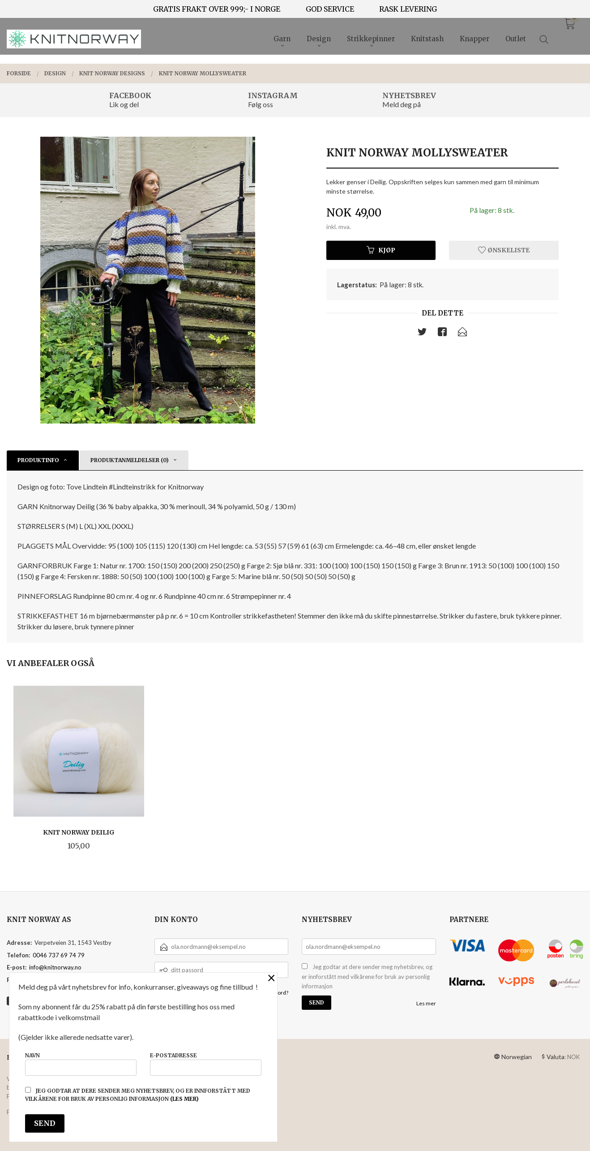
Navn (81, 1064)
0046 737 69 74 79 (59, 955)
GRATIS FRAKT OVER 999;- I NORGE (216, 8)
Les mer (426, 1003)
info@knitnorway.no (55, 967)
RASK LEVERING (408, 8)
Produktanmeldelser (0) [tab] (129, 460)
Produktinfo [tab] (38, 460)
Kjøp (381, 250)
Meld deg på (401, 104)
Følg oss (260, 104)
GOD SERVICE (330, 8)
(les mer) (184, 1098)
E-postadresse (205, 1064)
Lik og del (124, 104)
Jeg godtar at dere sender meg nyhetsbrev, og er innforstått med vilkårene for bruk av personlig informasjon (367, 976)
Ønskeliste (504, 250)
